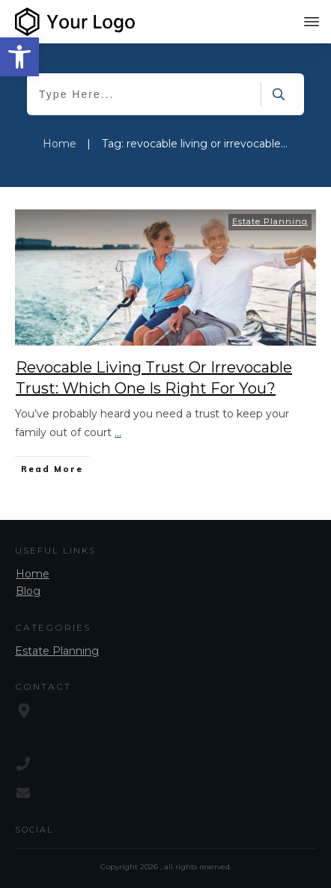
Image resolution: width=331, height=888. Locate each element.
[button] (19, 56)
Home (32, 574)
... (118, 432)
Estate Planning (270, 221)
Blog (28, 591)
